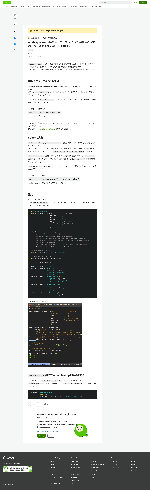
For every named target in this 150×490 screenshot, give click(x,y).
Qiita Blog (134, 468)
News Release (135, 471)
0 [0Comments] (46, 404)
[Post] (15, 32)
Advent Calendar (76, 471)
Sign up (41, 436)
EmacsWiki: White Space (45, 129)
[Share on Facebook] (15, 38)
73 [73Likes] (15, 19)
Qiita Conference (33, 6)
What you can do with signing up (47, 431)
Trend (6, 6)
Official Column (59, 6)
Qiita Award (74, 477)
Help (51, 480)
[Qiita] (7, 2)
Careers (133, 464)
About (52, 461)
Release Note (75, 461)
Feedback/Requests (56, 477)
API (72, 484)
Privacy (52, 468)
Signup (143, 2)
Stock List (13, 6)
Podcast (93, 477)
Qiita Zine (114, 464)
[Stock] (15, 24)
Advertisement (55, 484)
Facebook (94, 471)
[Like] (15, 15)
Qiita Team (114, 461)
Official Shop (115, 468)
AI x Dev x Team (98, 6)
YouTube (93, 474)
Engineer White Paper (77, 480)
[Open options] (15, 49)
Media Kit (53, 474)
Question (22, 6)
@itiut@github (42, 38)
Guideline (53, 471)
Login (135, 2)
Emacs (31, 50)
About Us (134, 461)
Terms (52, 464)
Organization (72, 6)
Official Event (46, 6)
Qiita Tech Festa (76, 474)
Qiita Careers (84, 6)
